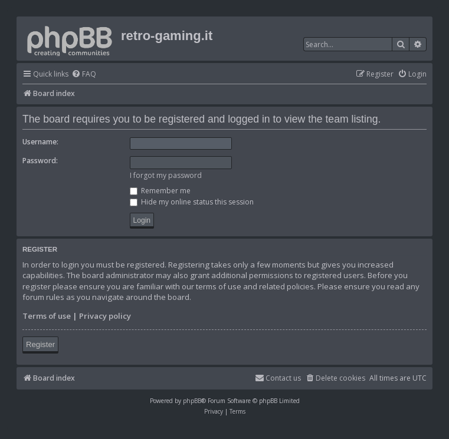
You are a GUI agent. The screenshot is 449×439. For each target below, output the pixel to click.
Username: (40, 142)
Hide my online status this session (192, 202)
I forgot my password (166, 175)
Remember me (160, 191)
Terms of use (46, 316)
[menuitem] (83, 74)
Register (40, 344)
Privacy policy (105, 316)
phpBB (192, 401)
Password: (40, 161)
